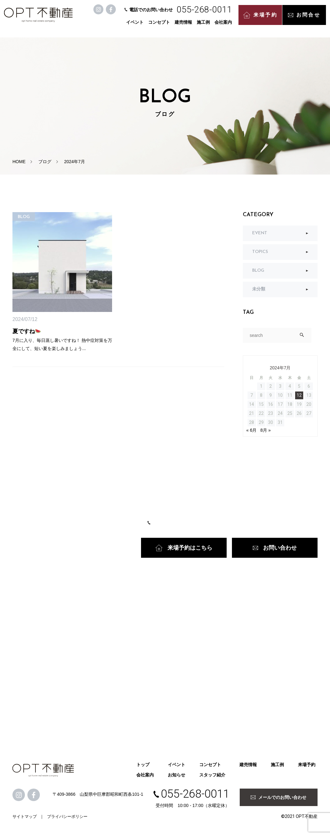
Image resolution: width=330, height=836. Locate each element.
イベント (135, 25)
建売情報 (184, 25)
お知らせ (176, 774)
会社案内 (224, 25)
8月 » (265, 430)
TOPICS (260, 252)
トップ (142, 764)
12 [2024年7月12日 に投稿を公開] (299, 395)
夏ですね (26, 331)
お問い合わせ (275, 548)
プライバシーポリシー (67, 816)
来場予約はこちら (183, 548)
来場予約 (261, 19)
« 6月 (251, 430)
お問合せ (305, 18)
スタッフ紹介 (212, 774)
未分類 (258, 289)
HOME (19, 161)
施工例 (204, 25)
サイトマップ (24, 816)
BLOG (258, 270)
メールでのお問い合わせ (278, 797)
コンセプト (160, 25)
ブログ (44, 161)
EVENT (259, 233)
